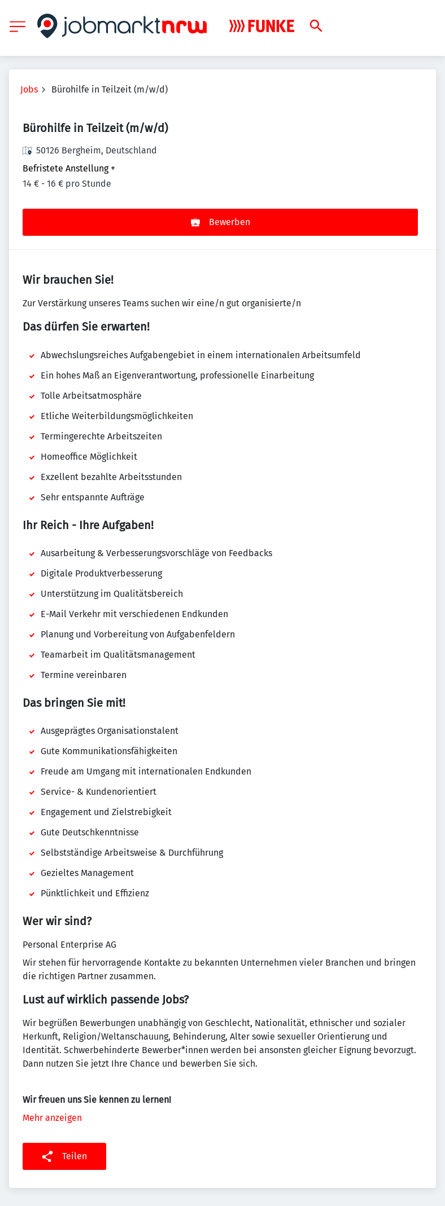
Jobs (29, 89)
